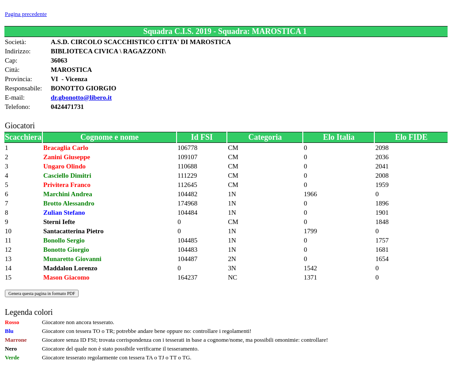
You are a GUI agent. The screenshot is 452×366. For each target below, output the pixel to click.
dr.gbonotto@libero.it (81, 97)
